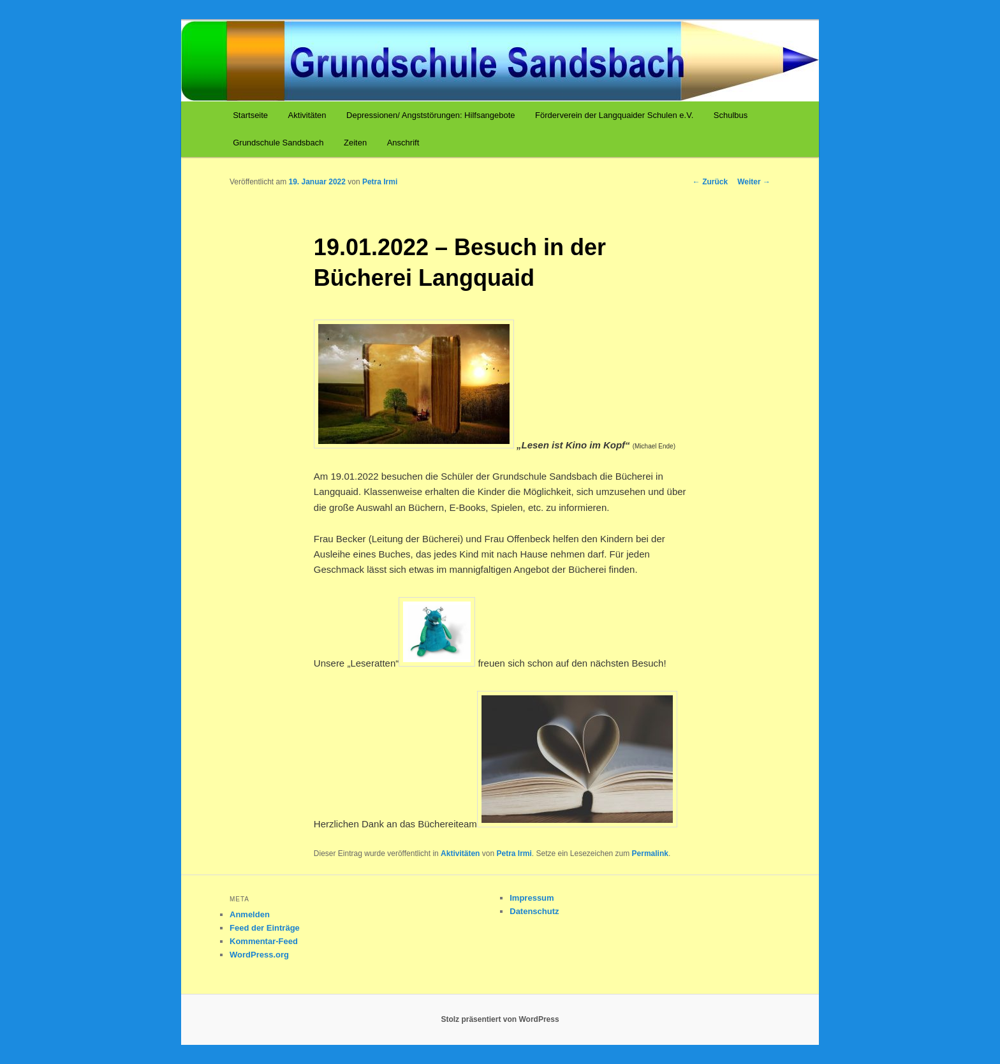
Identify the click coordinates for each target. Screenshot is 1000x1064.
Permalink (650, 853)
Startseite (250, 115)
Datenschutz (534, 911)
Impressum (532, 898)
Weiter (753, 181)
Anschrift (403, 142)
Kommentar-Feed (264, 941)
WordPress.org (259, 954)
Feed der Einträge (265, 928)
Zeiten (355, 142)
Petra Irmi (379, 181)
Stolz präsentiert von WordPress (500, 1019)
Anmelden (250, 914)
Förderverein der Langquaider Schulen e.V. (614, 115)
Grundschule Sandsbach (278, 142)
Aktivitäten (307, 115)
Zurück (710, 181)
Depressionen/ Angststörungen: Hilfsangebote (430, 115)
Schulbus (730, 115)
